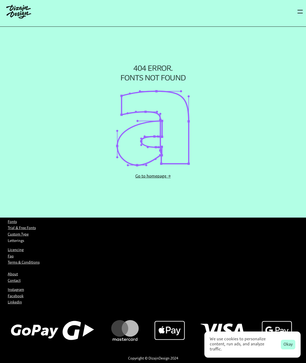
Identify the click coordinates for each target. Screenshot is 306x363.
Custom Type (18, 235)
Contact (14, 281)
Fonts (12, 222)
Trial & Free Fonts (22, 228)
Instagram (16, 290)
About (13, 274)
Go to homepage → (153, 176)
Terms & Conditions (24, 263)
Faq (11, 256)
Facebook (16, 296)
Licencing (16, 250)
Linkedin (15, 302)
